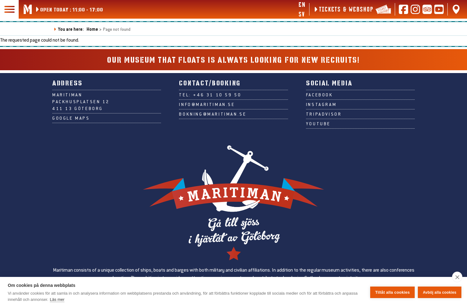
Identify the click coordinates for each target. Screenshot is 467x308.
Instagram (321, 104)
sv (301, 14)
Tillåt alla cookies (392, 292)
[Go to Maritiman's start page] (28, 9)
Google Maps (71, 118)
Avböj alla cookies (439, 292)
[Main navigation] (9, 9)
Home (92, 29)
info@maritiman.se (207, 104)
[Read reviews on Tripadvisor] (427, 9)
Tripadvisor (324, 114)
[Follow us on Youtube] (439, 9)
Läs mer (57, 299)
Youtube (318, 123)
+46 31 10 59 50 (217, 95)
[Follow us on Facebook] (403, 9)
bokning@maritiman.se (212, 114)
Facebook (319, 95)
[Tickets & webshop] (352, 9)
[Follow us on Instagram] (415, 9)
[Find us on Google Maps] (456, 9)
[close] (457, 277)
